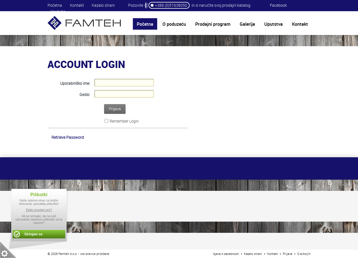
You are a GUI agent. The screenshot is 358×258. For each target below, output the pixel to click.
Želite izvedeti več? (39, 210)
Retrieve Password (67, 137)
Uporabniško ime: (75, 83)
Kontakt (77, 5)
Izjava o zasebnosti (226, 254)
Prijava (115, 109)
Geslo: (84, 94)
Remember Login (124, 121)
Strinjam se (33, 234)
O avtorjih (303, 254)
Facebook (278, 5)
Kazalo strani (103, 5)
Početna (55, 5)
